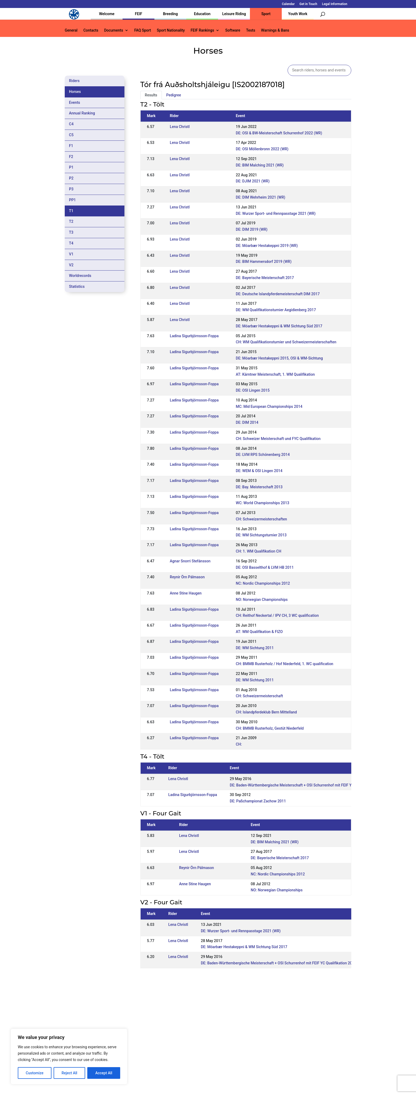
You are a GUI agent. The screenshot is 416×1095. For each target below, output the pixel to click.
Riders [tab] (74, 81)
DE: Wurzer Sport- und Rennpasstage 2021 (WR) (276, 213)
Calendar (288, 4)
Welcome (106, 14)
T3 (71, 232)
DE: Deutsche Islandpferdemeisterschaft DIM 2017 (278, 294)
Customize (35, 1073)
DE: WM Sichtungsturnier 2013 (261, 535)
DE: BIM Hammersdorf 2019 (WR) (264, 261)
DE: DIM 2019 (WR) (251, 229)
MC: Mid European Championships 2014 (269, 406)
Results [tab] (151, 95)
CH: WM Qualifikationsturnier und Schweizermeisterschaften (286, 342)
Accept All (103, 1073)
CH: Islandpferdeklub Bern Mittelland (266, 712)
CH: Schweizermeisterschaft (259, 696)
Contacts (90, 30)
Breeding (170, 14)
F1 (71, 146)
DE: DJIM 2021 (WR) (253, 181)
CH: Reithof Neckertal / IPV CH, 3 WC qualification (277, 615)
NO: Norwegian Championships (262, 599)
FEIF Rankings (202, 30)
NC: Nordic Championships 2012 (263, 583)
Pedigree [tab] (173, 95)
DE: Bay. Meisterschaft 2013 (259, 487)
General (71, 30)
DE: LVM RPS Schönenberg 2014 (263, 454)
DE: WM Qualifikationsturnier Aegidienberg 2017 (276, 310)
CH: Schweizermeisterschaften (261, 519)
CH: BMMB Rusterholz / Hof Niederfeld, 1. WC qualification (284, 664)
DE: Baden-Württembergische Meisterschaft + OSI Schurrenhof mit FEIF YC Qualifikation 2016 (307, 785)
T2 (71, 221)
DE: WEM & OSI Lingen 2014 (259, 471)
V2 (71, 265)
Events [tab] (74, 102)
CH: (239, 744)
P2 (71, 178)
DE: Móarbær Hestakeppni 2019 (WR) (267, 245)
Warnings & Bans (275, 30)
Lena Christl (180, 127)
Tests (250, 30)
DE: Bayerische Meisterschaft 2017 (265, 278)
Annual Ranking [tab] (82, 113)
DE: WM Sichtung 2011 (255, 648)
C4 (71, 124)
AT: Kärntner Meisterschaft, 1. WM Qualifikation (275, 374)
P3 (71, 189)
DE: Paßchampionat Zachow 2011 (258, 801)
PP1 (72, 200)
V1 (71, 254)
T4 (71, 243)
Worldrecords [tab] (80, 275)
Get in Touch (308, 4)
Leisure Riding (234, 14)
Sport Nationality (171, 30)
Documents (113, 30)
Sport (265, 14)
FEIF (138, 14)
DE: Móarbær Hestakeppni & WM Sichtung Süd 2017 (279, 326)
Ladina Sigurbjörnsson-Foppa (194, 336)
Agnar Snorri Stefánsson (190, 561)
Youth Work (297, 14)
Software (232, 30)
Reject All (69, 1073)
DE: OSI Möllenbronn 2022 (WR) (262, 149)
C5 (71, 135)
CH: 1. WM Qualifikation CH (258, 551)
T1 (71, 211)
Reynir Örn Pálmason (187, 577)
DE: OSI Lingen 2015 (253, 390)
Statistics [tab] (77, 286)
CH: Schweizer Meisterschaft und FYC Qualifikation (278, 439)
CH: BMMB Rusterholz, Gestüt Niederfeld (270, 728)
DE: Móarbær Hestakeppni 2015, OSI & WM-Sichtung (279, 358)
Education (202, 14)
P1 (71, 167)
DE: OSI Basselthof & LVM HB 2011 (265, 567)
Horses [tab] (75, 91)
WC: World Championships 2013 (262, 503)
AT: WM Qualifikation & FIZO (259, 632)
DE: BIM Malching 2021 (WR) (260, 165)
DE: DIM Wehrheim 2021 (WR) (260, 197)
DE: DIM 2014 (247, 422)
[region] (69, 1056)
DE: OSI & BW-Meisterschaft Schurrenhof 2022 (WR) (279, 133)
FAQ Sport (142, 30)
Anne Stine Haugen (186, 593)
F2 (71, 157)
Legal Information (334, 4)
